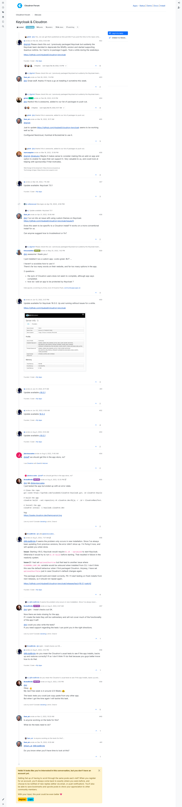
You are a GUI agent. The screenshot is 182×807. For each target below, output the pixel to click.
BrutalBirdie (28, 480)
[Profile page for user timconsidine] (19, 252)
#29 (100, 251)
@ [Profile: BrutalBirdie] (30, 541)
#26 (100, 152)
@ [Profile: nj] (33, 37)
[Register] (179, 7)
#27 (100, 182)
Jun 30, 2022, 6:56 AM (41, 410)
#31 (101, 389)
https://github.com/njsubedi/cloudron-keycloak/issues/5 (49, 221)
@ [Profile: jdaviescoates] (38, 483)
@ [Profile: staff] (26, 457)
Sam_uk (27, 77)
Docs (156, 5)
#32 (100, 410)
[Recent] (3, 7)
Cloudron (30, 463)
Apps (135, 5)
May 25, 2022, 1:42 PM (56, 251)
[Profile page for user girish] (19, 100)
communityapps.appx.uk (72, 288)
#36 (100, 538)
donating (43, 521)
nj (24, 41)
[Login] (179, 3)
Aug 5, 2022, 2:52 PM (41, 650)
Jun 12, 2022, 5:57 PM (41, 300)
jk (26, 204)
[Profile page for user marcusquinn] (19, 154)
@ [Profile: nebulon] (35, 156)
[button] (3, 799)
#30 (100, 300)
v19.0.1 (42, 435)
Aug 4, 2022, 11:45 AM (50, 453)
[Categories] (3, 3)
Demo (149, 5)
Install (162, 5)
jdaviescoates (29, 453)
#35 (100, 480)
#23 (100, 77)
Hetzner (45, 463)
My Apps (39, 61)
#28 (100, 214)
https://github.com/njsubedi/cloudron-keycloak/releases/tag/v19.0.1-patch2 (57, 583)
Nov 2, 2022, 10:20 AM (45, 716)
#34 (100, 453)
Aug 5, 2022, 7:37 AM (41, 538)
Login (30, 799)
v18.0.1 (42, 392)
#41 (101, 742)
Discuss (30, 27)
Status (142, 5)
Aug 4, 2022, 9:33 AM (41, 432)
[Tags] (3, 12)
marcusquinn (29, 152)
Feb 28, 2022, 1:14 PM (45, 77)
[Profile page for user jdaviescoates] (19, 455)
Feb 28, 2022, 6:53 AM (41, 41)
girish (29, 37)
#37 (100, 606)
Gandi (39, 463)
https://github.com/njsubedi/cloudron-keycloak (45, 55)
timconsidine (29, 251)
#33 (100, 432)
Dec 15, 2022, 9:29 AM (45, 742)
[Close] (99, 770)
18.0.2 (42, 414)
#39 (100, 682)
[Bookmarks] (3, 22)
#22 (100, 41)
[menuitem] (179, 3)
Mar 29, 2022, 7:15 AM (41, 182)
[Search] (3, 26)
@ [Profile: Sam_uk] (28, 746)
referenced (32, 204)
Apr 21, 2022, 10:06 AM (45, 214)
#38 (100, 650)
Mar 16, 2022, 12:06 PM (49, 152)
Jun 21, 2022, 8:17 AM (41, 389)
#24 (100, 98)
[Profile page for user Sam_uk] (19, 79)
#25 (100, 119)
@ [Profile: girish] (27, 44)
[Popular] (3, 17)
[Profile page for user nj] (19, 42)
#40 (100, 716)
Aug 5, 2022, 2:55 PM (55, 682)
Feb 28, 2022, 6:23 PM (49, 98)
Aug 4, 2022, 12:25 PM (55, 480)
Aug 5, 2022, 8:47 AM (55, 606)
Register (22, 799)
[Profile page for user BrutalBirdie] (19, 481)
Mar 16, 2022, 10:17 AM (45, 119)
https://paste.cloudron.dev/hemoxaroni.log (43, 515)
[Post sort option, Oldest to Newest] (118, 38)
